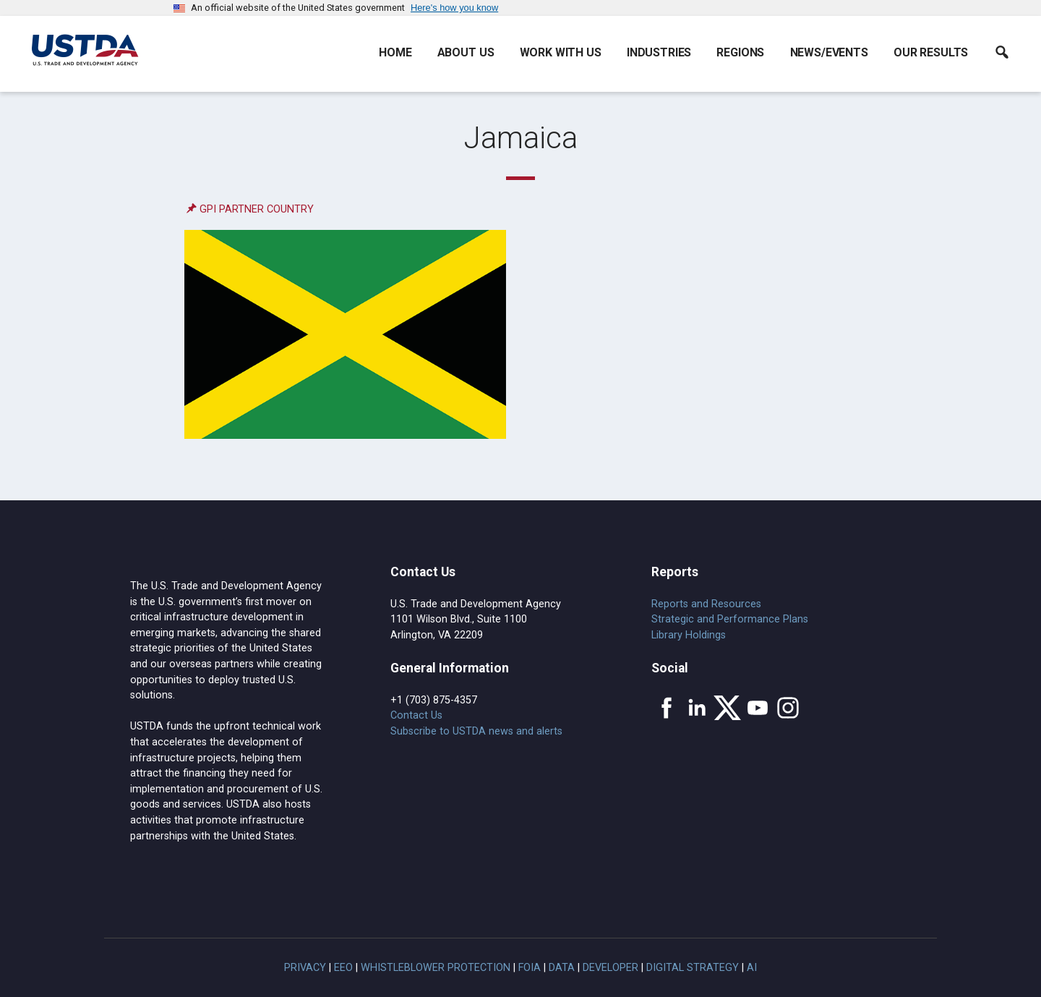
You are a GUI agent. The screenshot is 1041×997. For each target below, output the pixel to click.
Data (562, 968)
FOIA (529, 968)
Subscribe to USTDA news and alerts (476, 731)
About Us (465, 52)
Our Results (931, 52)
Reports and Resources (706, 604)
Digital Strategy (692, 968)
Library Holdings (688, 635)
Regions (740, 52)
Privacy (305, 968)
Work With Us (560, 52)
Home (395, 52)
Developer (610, 968)
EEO (343, 968)
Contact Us (416, 715)
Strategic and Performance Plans (729, 619)
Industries (659, 52)
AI (752, 968)
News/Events (829, 52)
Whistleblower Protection (435, 968)
